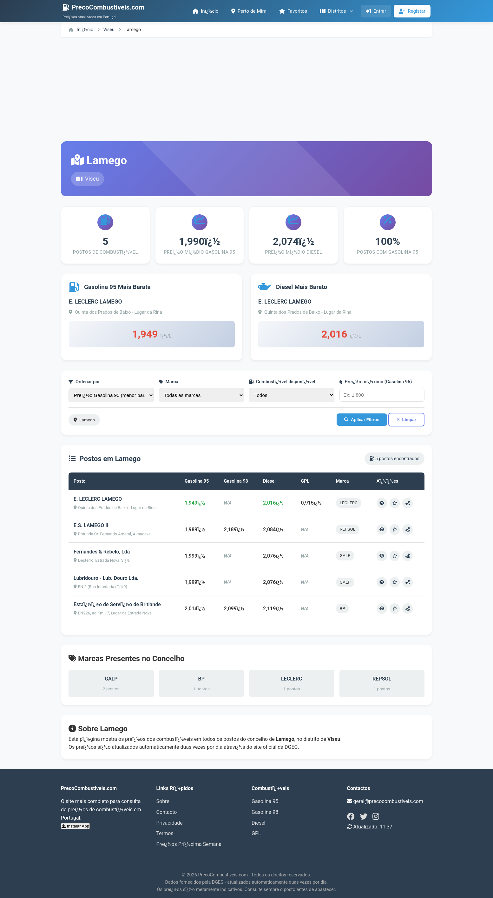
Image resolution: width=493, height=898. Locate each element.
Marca (169, 382)
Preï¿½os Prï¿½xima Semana (188, 844)
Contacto (166, 811)
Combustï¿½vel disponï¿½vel (282, 382)
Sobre (162, 801)
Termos (165, 833)
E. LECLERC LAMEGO (95, 301)
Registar (412, 11)
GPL (256, 833)
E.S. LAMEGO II (91, 525)
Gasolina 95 (265, 801)
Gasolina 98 (265, 811)
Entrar (376, 11)
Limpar (406, 419)
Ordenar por (84, 382)
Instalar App (75, 825)
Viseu (109, 29)
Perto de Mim (248, 11)
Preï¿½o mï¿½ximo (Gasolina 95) (375, 382)
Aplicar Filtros (361, 419)
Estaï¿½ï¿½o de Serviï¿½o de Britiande (117, 604)
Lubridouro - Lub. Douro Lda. (106, 578)
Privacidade (169, 822)
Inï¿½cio (206, 11)
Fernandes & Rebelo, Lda (102, 551)
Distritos (336, 11)
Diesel (259, 822)
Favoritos (293, 11)
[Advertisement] (246, 89)
